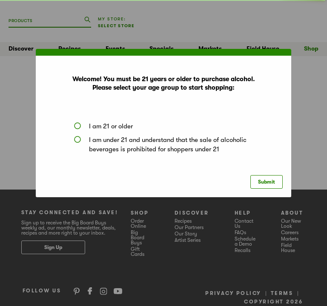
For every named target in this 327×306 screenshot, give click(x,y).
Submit (266, 182)
